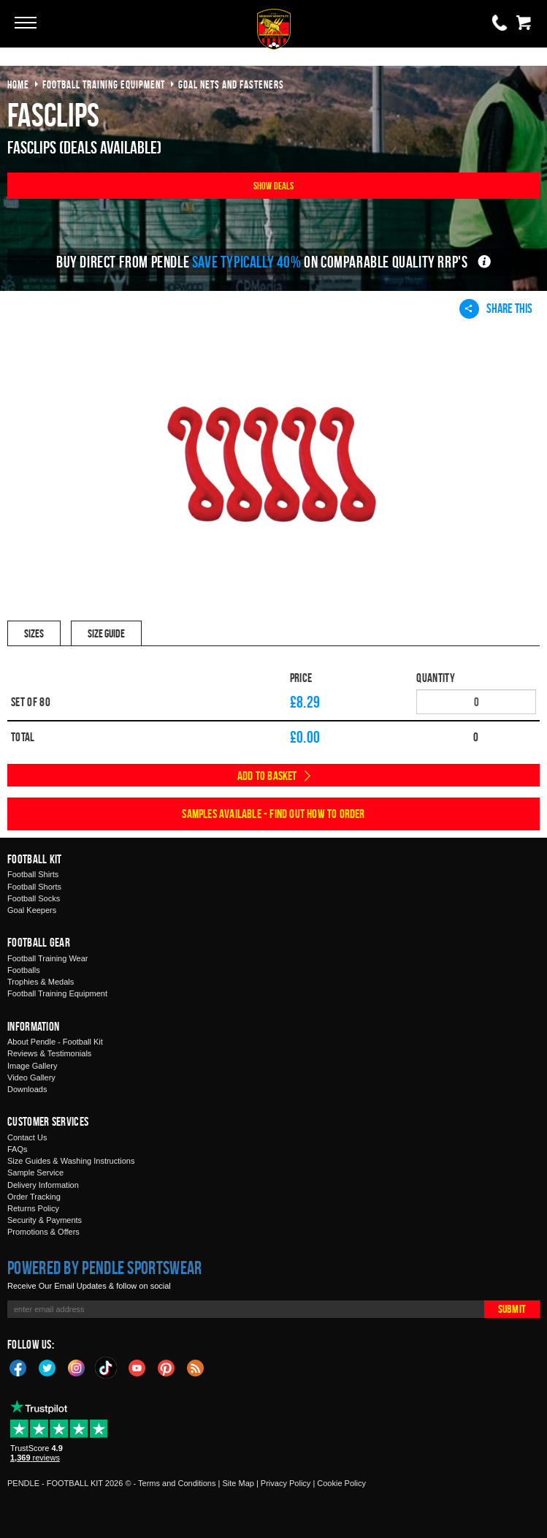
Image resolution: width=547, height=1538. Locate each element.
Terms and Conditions (176, 1483)
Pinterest (166, 1367)
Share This (495, 308)
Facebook (18, 1367)
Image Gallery (32, 1065)
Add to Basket (267, 775)
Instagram (77, 1367)
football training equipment (103, 84)
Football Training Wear (47, 958)
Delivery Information (43, 1185)
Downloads (27, 1089)
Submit (512, 1309)
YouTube (137, 1367)
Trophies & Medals (40, 981)
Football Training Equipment (57, 993)
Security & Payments (44, 1220)
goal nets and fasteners (231, 84)
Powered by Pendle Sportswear (104, 1267)
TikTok (106, 1368)
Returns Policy (33, 1208)
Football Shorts (34, 886)
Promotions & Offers (43, 1231)
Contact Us (27, 1137)
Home (18, 84)
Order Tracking (34, 1196)
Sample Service (35, 1172)
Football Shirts (32, 874)
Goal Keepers (31, 910)
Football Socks (33, 898)
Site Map (237, 1483)
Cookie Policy (341, 1483)
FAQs (17, 1149)
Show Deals (273, 185)
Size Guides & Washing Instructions (70, 1160)
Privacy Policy (285, 1483)
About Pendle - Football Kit (55, 1041)
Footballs (23, 970)
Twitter (47, 1367)
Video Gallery (31, 1077)
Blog (196, 1367)
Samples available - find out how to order (273, 813)
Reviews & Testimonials (49, 1053)
